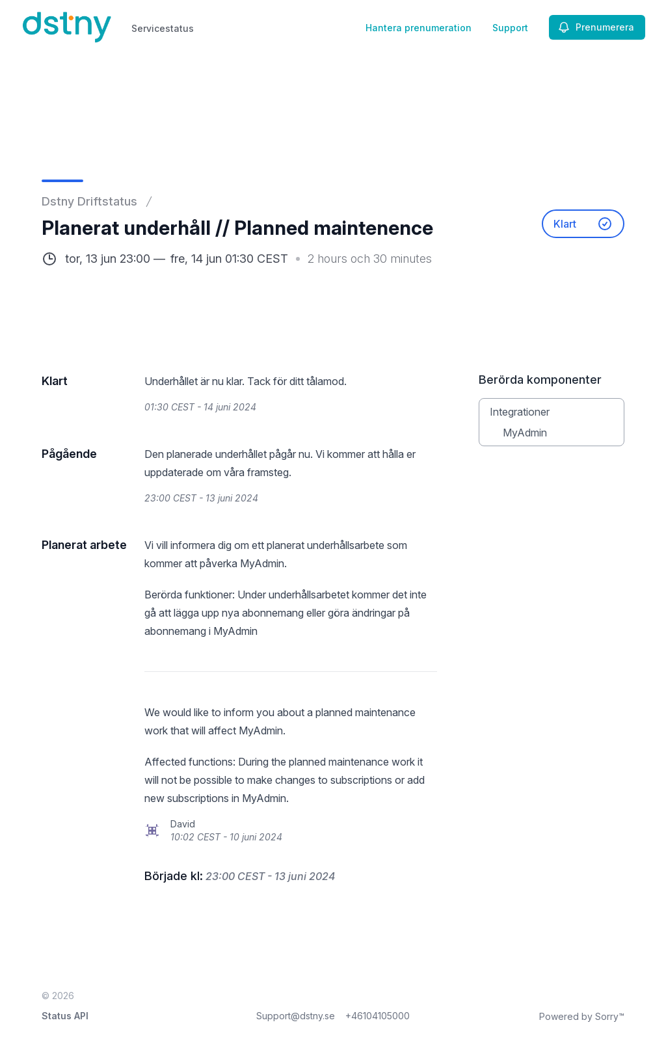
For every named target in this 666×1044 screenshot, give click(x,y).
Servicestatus (162, 28)
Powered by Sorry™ (581, 1016)
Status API (65, 1015)
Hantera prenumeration (419, 27)
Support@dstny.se (295, 1015)
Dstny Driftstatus (89, 201)
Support (510, 27)
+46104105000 (377, 1015)
